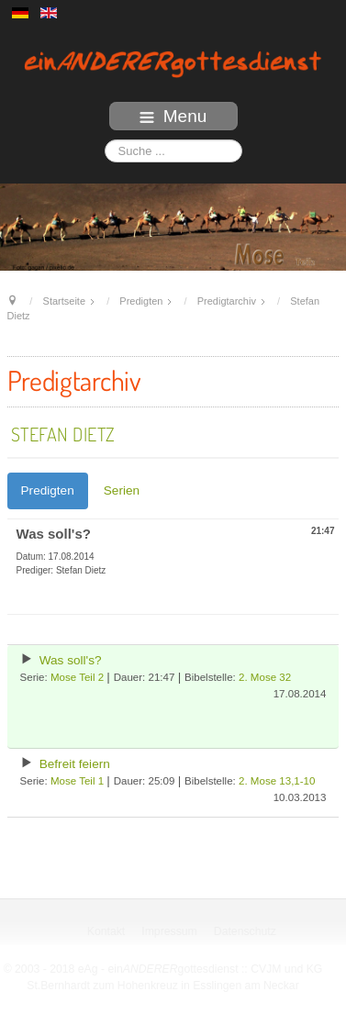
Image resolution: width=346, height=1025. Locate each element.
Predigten (47, 490)
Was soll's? (70, 660)
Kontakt (106, 931)
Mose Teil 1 (77, 780)
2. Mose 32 (265, 677)
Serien (122, 490)
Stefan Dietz (63, 434)
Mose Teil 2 (77, 677)
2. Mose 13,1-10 (277, 780)
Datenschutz (245, 931)
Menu (173, 116)
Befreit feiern (74, 764)
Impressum (170, 931)
